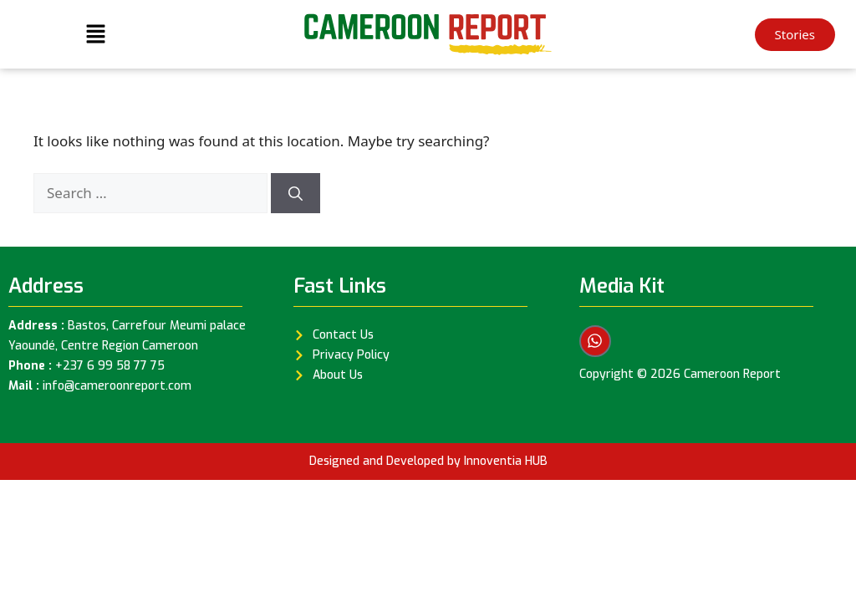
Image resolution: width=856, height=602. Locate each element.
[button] (95, 34)
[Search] (295, 193)
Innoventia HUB (506, 461)
